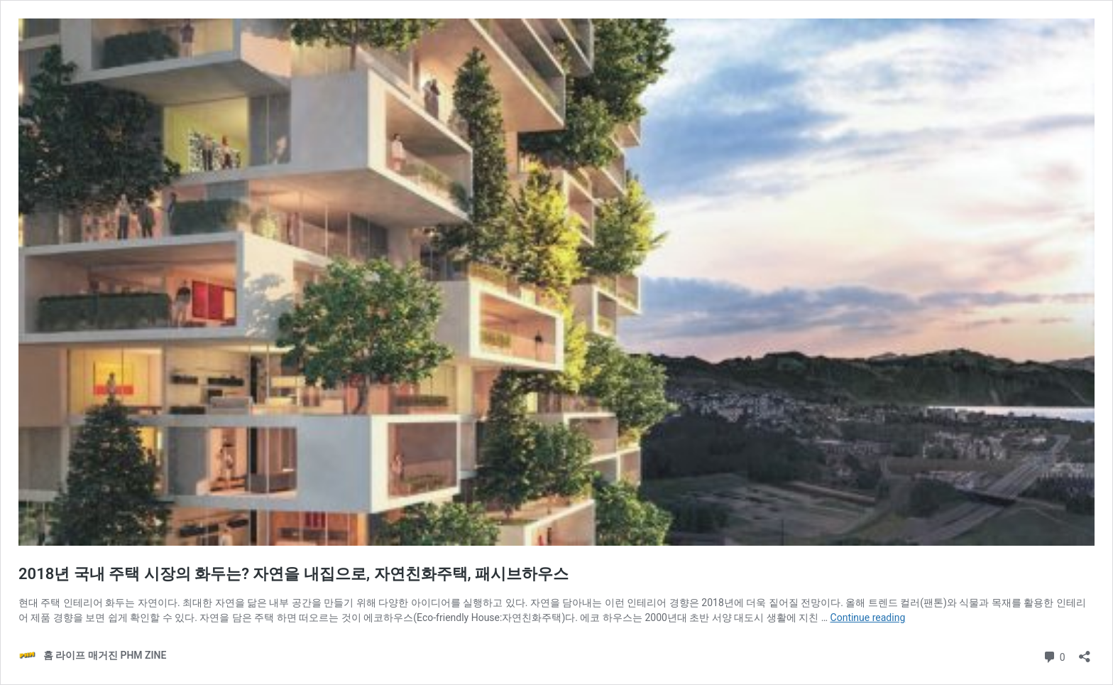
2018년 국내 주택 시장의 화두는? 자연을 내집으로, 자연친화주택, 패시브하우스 (293, 574)
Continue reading (868, 617)
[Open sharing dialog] (1085, 652)
